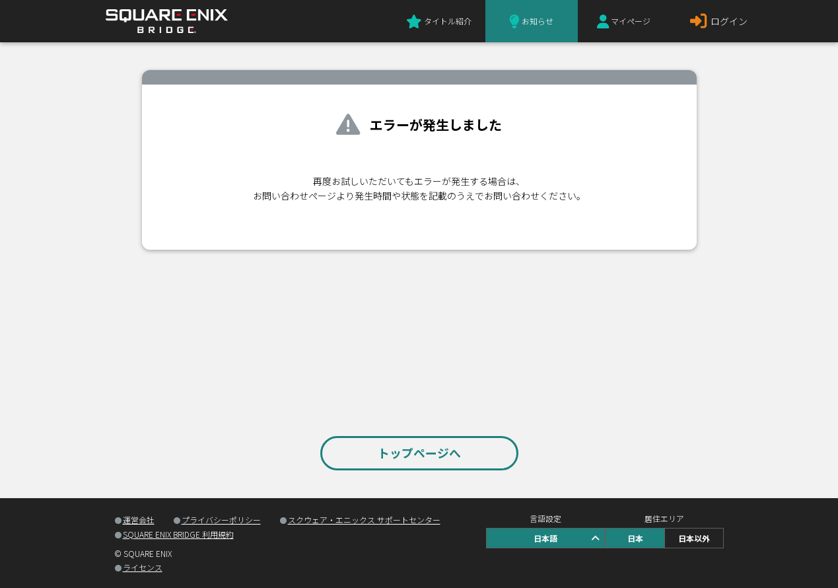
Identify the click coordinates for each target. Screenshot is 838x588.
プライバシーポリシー (221, 519)
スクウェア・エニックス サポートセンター (364, 519)
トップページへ (419, 452)
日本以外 (694, 538)
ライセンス (142, 567)
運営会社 (139, 519)
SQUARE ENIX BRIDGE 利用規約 (178, 534)
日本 (635, 538)
